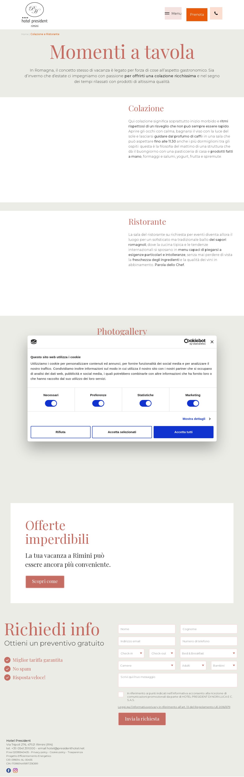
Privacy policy (39, 752)
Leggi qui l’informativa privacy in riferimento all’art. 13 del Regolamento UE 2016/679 (174, 707)
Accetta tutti (183, 432)
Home (25, 34)
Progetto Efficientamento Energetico (28, 756)
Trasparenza (75, 752)
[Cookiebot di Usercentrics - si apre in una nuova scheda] (187, 342)
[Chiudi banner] (212, 341)
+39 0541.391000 (23, 749)
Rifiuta (61, 432)
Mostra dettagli (194, 419)
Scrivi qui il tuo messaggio (178, 680)
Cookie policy (57, 752)
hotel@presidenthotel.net (65, 749)
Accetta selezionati (122, 432)
